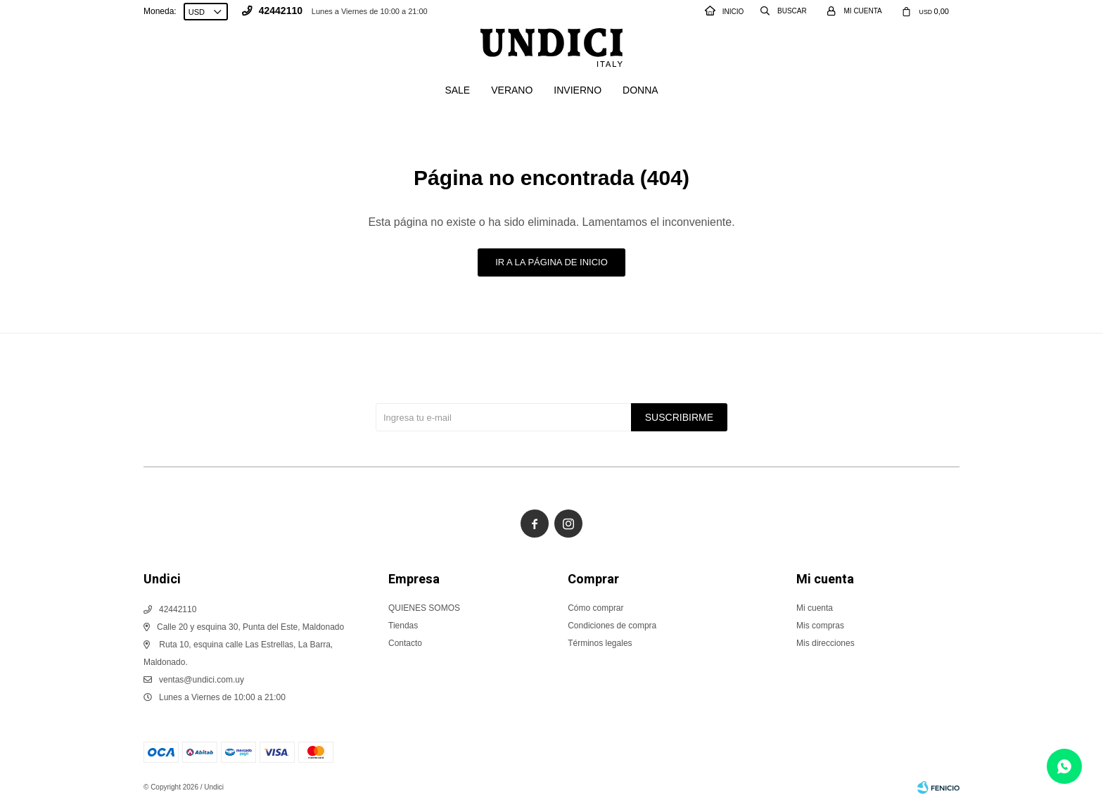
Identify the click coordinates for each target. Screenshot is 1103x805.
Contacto (405, 643)
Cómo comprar (595, 608)
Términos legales (600, 643)
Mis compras (820, 625)
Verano (512, 90)
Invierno (577, 90)
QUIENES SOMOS (424, 608)
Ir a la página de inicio (551, 262)
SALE (457, 90)
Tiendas (403, 625)
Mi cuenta (814, 608)
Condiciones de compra (612, 625)
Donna (640, 90)
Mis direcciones (825, 643)
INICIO (724, 11)
